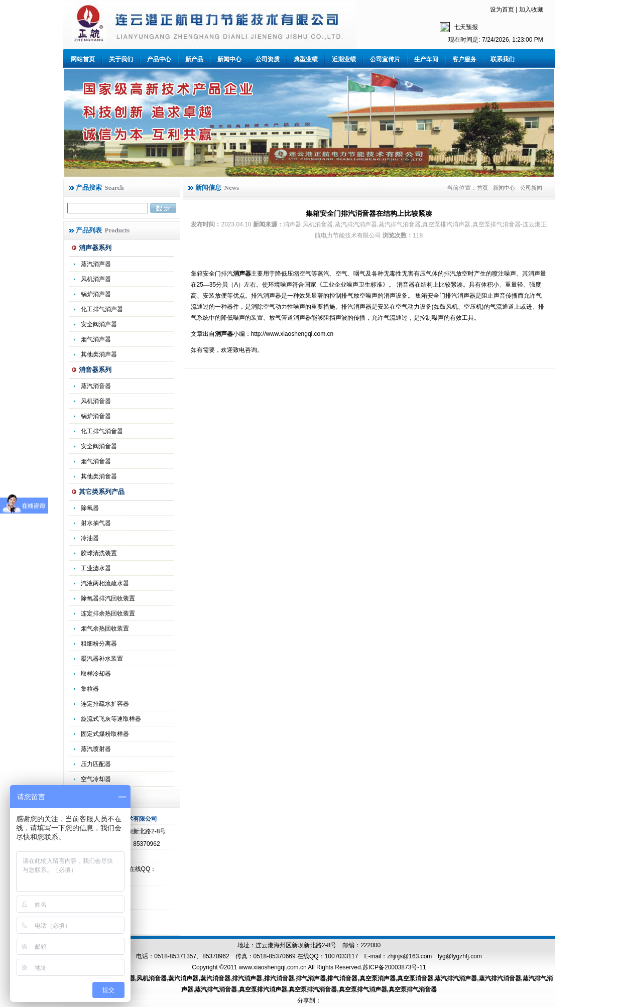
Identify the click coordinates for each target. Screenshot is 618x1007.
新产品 (194, 59)
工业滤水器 (96, 568)
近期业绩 (344, 59)
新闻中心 (229, 59)
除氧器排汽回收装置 (108, 598)
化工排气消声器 (102, 309)
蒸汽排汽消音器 (500, 978)
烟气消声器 (96, 339)
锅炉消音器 (96, 416)
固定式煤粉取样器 (105, 733)
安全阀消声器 (99, 324)
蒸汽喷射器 (96, 748)
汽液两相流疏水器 (105, 583)
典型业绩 (306, 59)
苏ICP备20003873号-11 (394, 967)
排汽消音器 (279, 978)
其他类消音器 (99, 476)
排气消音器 (342, 978)
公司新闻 (531, 188)
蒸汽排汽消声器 (456, 978)
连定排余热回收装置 (108, 613)
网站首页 (83, 59)
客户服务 (464, 59)
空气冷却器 (96, 779)
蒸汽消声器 (96, 264)
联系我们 (502, 59)
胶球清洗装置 (99, 553)
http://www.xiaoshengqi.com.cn (292, 333)
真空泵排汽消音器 (313, 989)
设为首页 (502, 9)
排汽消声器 (247, 978)
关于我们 (121, 59)
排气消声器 (311, 978)
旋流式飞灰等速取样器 (111, 718)
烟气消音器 (96, 461)
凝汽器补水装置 (102, 658)
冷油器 (90, 538)
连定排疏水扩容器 (105, 703)
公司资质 (268, 59)
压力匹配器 (96, 764)
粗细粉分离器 (99, 643)
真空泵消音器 (415, 978)
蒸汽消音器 (96, 386)
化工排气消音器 (102, 431)
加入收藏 (531, 9)
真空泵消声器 (377, 978)
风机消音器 (96, 401)
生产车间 (426, 59)
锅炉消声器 (96, 294)
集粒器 (90, 688)
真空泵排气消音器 (413, 989)
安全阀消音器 (99, 446)
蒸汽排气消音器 (216, 989)
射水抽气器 (96, 523)
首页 (482, 188)
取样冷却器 (96, 673)
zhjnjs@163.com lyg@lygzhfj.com (434, 956)
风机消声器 (96, 279)
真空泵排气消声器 (363, 989)
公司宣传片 (385, 59)
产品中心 (159, 59)
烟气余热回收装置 (105, 628)
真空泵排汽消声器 (263, 989)
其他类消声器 (99, 354)
